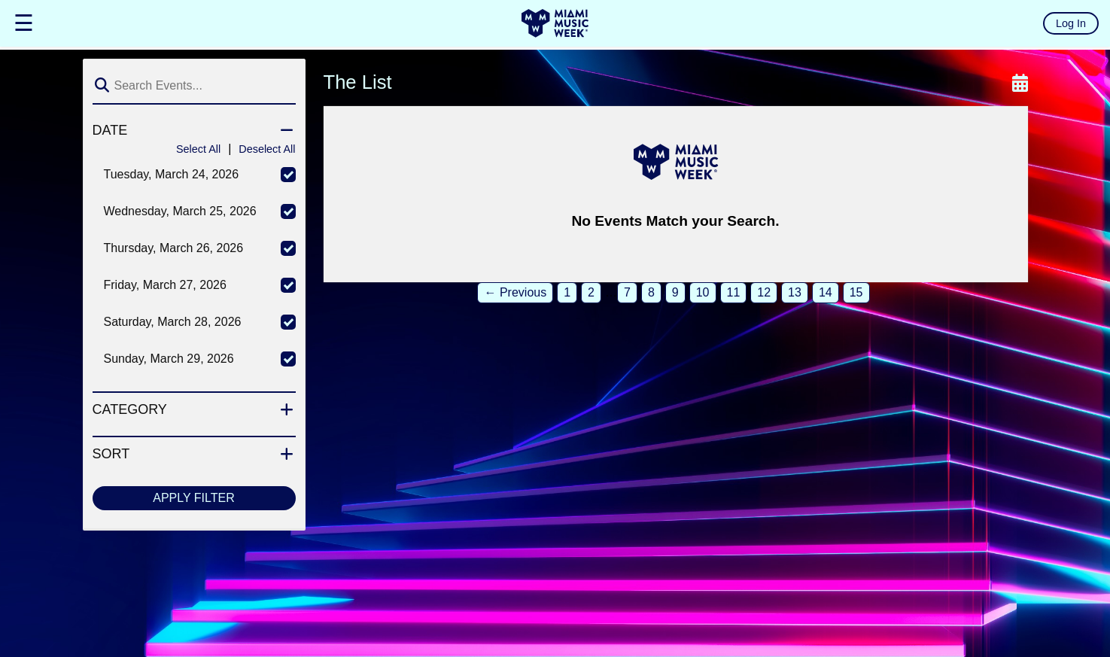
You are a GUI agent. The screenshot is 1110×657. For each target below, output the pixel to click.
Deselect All (267, 149)
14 (825, 292)
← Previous (515, 292)
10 (703, 292)
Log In (1071, 23)
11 (734, 292)
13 (794, 292)
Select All (198, 149)
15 (856, 292)
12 (764, 292)
